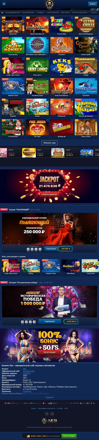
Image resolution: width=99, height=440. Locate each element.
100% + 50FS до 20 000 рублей (36, 394)
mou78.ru (27, 373)
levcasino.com (28, 371)
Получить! (27, 391)
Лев (24, 369)
